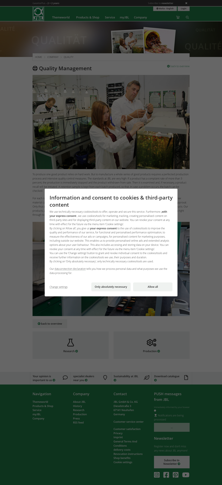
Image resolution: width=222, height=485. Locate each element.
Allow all (153, 287)
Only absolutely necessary (111, 287)
